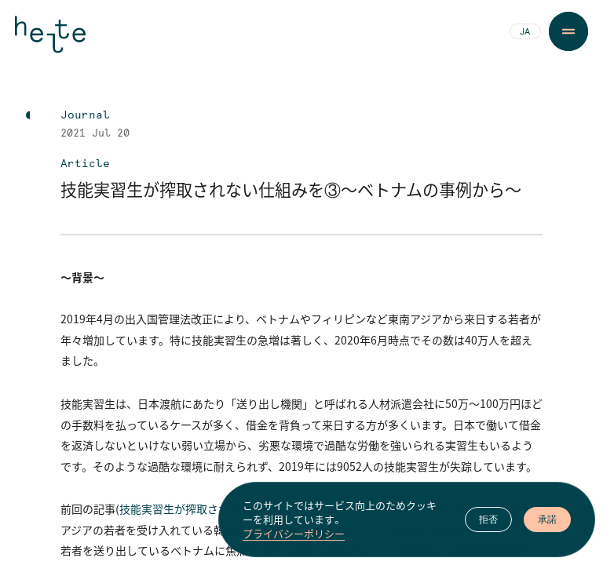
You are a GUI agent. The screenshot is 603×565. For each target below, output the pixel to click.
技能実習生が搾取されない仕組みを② (212, 508)
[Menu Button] (568, 31)
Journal (85, 115)
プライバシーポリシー (294, 537)
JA (525, 32)
